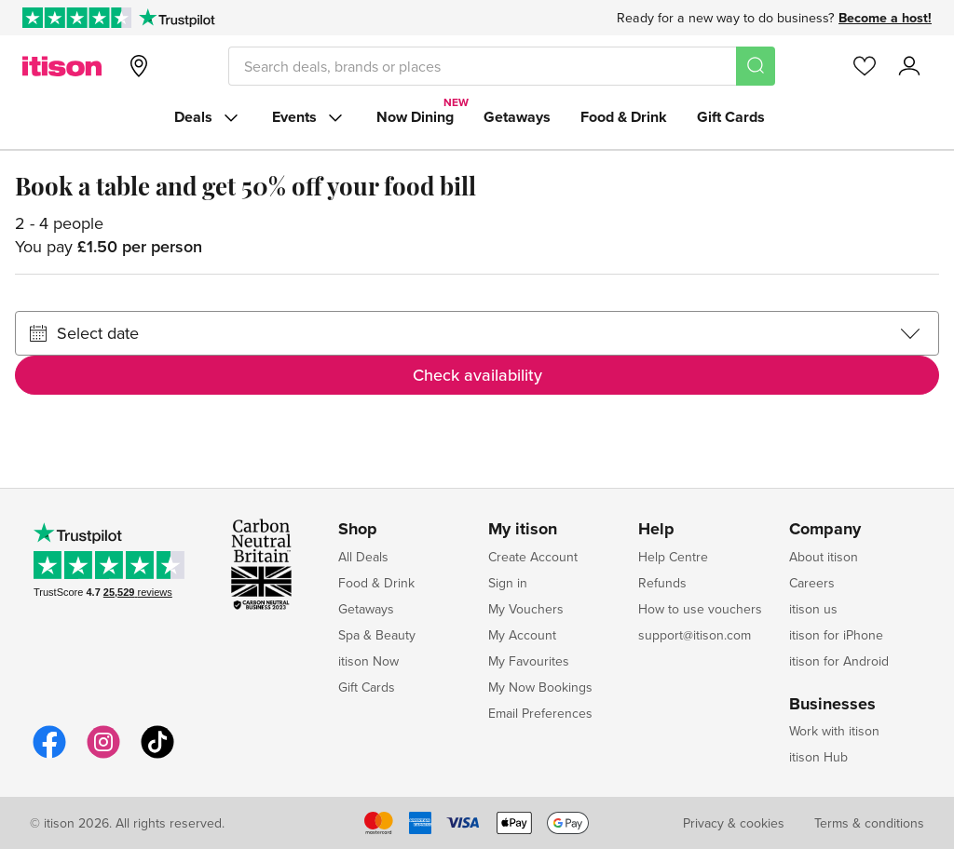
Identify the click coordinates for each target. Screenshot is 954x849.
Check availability (477, 374)
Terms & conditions (869, 823)
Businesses (832, 705)
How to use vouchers (700, 609)
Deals (208, 117)
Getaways (517, 117)
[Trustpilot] (176, 17)
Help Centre (673, 556)
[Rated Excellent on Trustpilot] (76, 17)
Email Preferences (540, 713)
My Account (522, 635)
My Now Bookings (540, 687)
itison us (813, 609)
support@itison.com (694, 635)
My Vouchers (526, 609)
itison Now (368, 661)
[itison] (62, 66)
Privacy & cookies (733, 823)
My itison (522, 530)
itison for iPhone (836, 635)
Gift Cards (731, 117)
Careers (812, 582)
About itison (823, 556)
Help (656, 530)
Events (309, 117)
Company (825, 530)
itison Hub (818, 757)
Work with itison (834, 730)
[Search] (755, 66)
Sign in (507, 582)
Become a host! (885, 17)
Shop (357, 530)
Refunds (662, 582)
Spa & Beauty (377, 635)
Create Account (533, 556)
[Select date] (477, 333)
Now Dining (415, 117)
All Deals (363, 556)
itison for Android (839, 661)
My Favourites (528, 661)
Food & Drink (623, 117)
